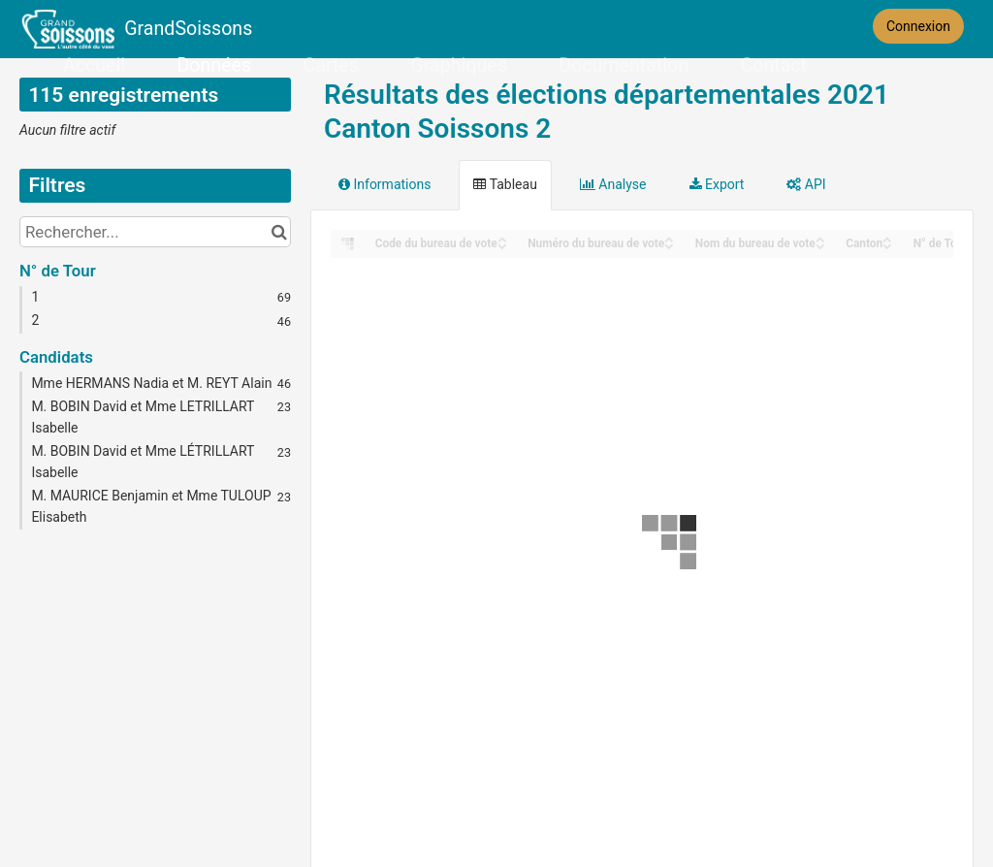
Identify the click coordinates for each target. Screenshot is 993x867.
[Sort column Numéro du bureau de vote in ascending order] (669, 238)
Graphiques (459, 65)
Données (214, 65)
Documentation (624, 65)
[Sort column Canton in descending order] (887, 244)
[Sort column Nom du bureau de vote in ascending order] (820, 238)
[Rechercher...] (155, 231)
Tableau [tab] (504, 184)
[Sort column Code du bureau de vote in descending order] (502, 244)
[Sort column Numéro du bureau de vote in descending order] (669, 244)
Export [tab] (717, 184)
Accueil (94, 65)
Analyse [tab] (613, 184)
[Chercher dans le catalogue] (279, 231)
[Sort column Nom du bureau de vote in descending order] (820, 244)
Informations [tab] (384, 184)
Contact (773, 65)
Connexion (918, 26)
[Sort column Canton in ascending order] (887, 238)
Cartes (331, 65)
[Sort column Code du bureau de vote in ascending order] (502, 238)
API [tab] (805, 184)
